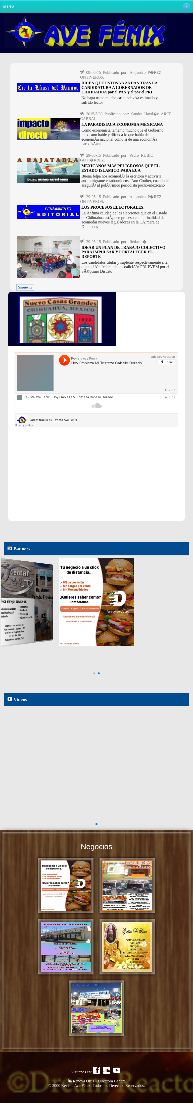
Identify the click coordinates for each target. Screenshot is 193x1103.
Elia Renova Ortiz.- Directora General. (96, 1081)
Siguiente (25, 287)
